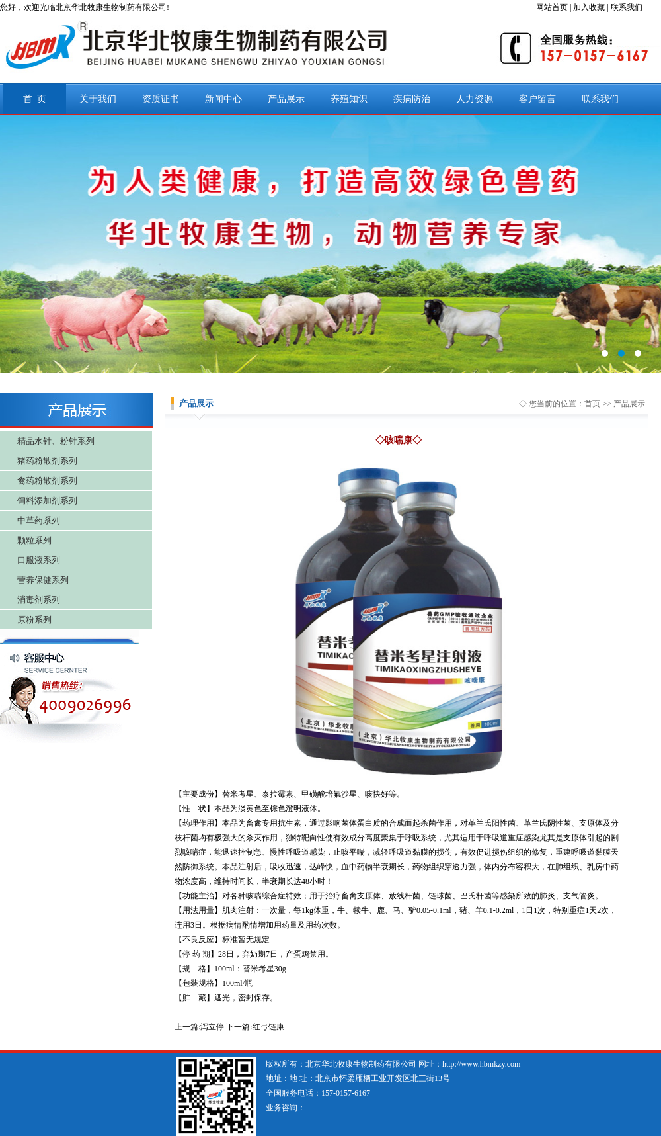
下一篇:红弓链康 (255, 1026)
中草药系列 (38, 520)
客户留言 (537, 99)
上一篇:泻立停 (199, 1026)
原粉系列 (34, 620)
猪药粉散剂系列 (47, 461)
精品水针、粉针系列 (56, 441)
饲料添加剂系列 (47, 500)
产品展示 (286, 99)
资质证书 (160, 99)
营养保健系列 (43, 580)
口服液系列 (38, 560)
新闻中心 (223, 99)
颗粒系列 (34, 540)
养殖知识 (349, 99)
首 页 (34, 99)
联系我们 (600, 99)
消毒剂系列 (38, 600)
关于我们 (97, 99)
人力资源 (474, 99)
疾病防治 (411, 99)
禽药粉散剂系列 (47, 481)
